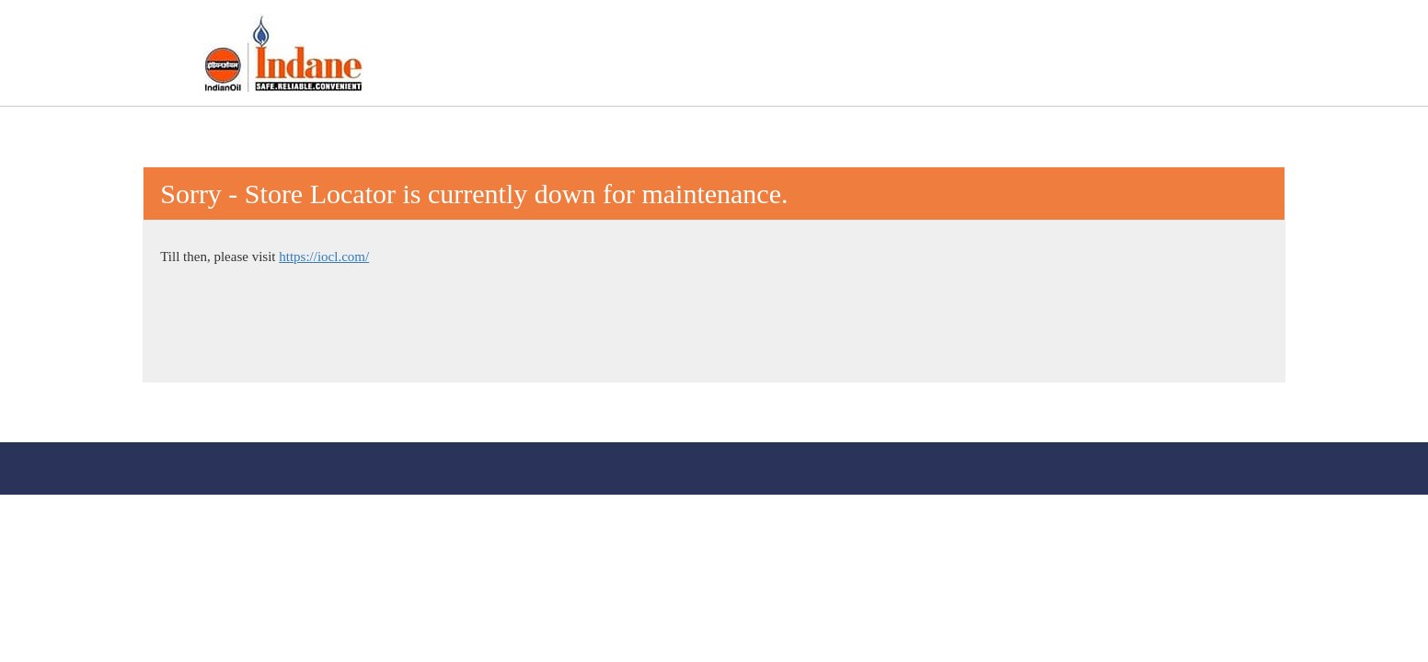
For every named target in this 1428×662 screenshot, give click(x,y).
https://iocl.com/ (324, 256)
